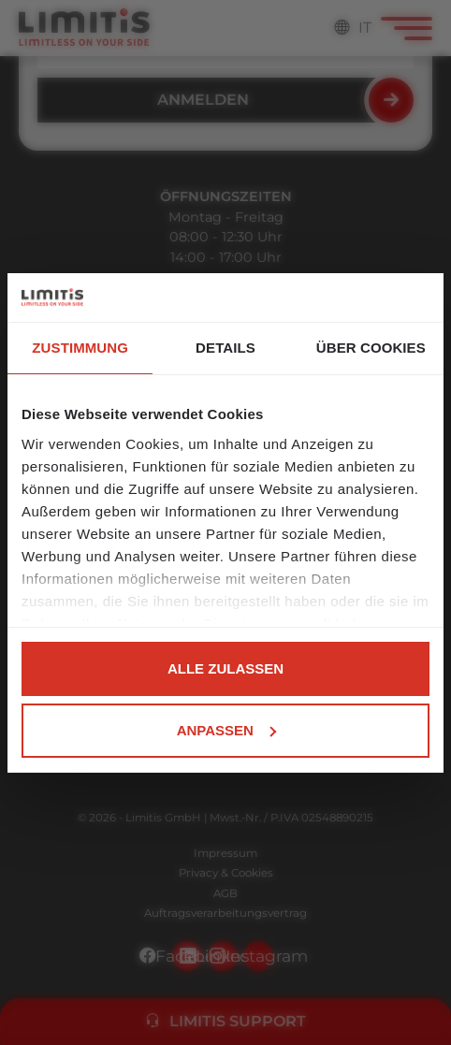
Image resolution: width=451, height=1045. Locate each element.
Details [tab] (225, 348)
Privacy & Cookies (226, 872)
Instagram (258, 955)
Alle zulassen (225, 668)
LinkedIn (223, 955)
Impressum (225, 853)
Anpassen (226, 730)
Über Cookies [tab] (371, 348)
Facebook (187, 955)
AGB (225, 893)
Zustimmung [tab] (80, 348)
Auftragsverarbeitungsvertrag (225, 913)
